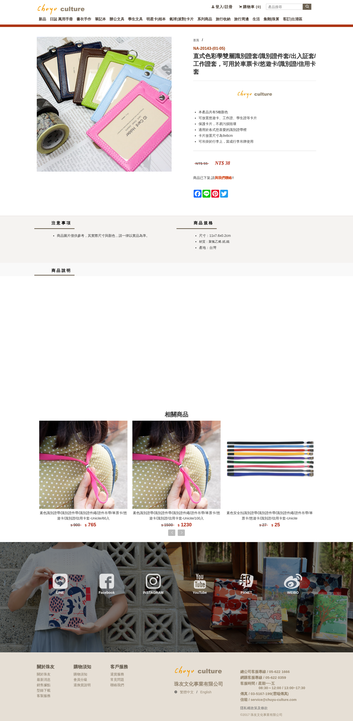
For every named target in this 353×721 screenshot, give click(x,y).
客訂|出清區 (292, 19)
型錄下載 (43, 690)
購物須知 (80, 674)
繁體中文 (187, 692)
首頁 (196, 40)
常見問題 (117, 680)
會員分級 (80, 680)
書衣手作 (83, 19)
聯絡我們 (117, 685)
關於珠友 (43, 674)
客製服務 (43, 696)
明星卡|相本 (156, 19)
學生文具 (135, 19)
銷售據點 (43, 685)
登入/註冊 (221, 7)
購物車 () (250, 7)
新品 (42, 19)
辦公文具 (117, 19)
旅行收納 (223, 19)
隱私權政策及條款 (254, 708)
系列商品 (204, 19)
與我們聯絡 (223, 178)
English (206, 692)
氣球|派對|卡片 (181, 19)
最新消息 (43, 680)
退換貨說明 (82, 685)
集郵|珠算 (271, 19)
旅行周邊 (241, 19)
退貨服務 (117, 674)
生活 (256, 19)
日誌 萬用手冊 (61, 19)
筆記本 (100, 19)
